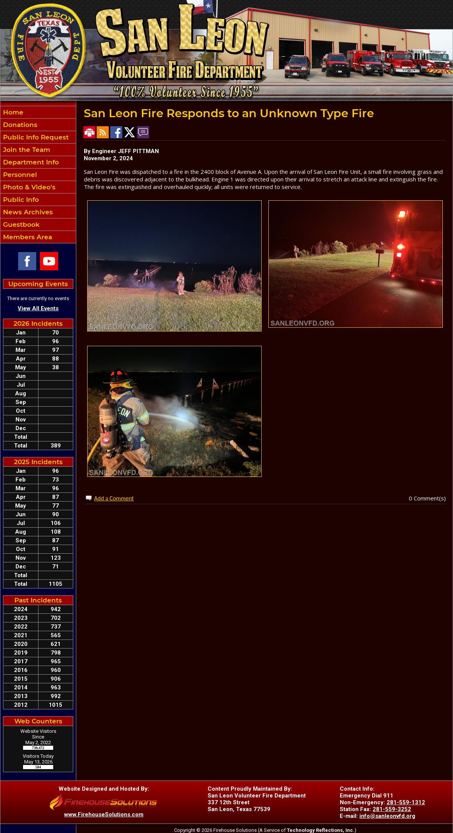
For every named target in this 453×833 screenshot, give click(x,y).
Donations (19, 125)
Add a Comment (114, 498)
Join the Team (25, 149)
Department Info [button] (30, 162)
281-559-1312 (406, 802)
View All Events (38, 308)
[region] (38, 174)
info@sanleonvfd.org (387, 816)
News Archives (27, 212)
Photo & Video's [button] (28, 187)
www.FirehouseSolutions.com (103, 814)
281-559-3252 (392, 809)
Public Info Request (35, 137)
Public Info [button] (20, 199)
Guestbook (20, 224)
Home (12, 112)
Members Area (26, 237)
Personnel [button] (19, 174)
